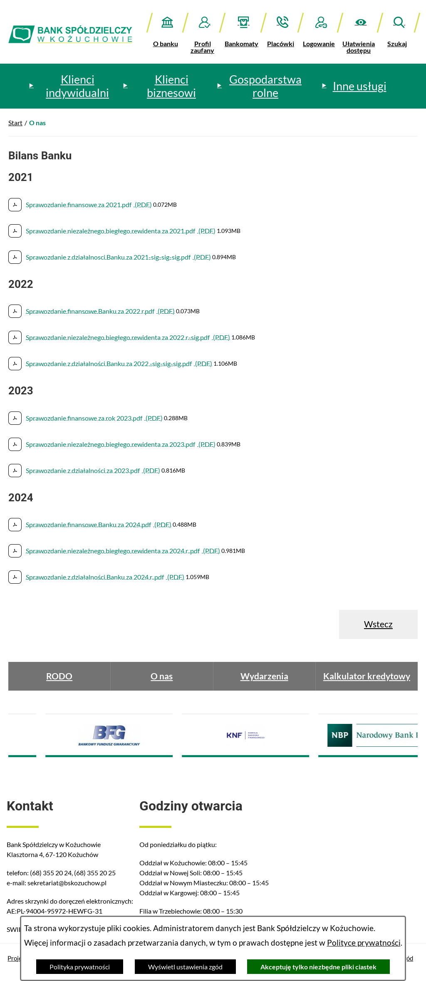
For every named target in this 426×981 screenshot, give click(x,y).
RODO (59, 676)
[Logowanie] (321, 29)
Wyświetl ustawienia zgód (185, 967)
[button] (361, 33)
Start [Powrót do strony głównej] (15, 122)
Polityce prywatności (364, 942)
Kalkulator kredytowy (366, 676)
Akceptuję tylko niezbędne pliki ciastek (318, 967)
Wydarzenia (264, 676)
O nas (162, 676)
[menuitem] (72, 86)
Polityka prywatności (80, 967)
